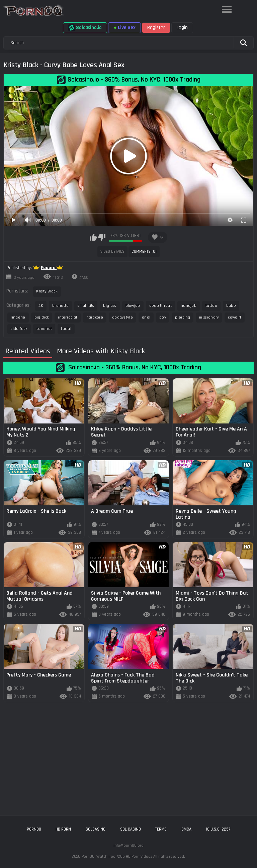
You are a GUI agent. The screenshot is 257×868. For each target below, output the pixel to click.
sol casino (130, 829)
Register (156, 27)
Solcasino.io (85, 27)
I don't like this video (101, 237)
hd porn (63, 829)
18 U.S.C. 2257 (218, 829)
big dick (41, 317)
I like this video (93, 237)
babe (231, 305)
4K (40, 305)
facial (66, 328)
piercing (182, 317)
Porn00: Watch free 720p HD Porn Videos (117, 856)
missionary (209, 317)
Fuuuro (49, 268)
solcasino (95, 829)
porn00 (34, 829)
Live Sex (124, 27)
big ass (109, 305)
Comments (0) (144, 251)
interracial (67, 317)
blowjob (132, 305)
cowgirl (234, 317)
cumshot (44, 328)
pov (162, 317)
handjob (188, 305)
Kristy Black (47, 291)
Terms (161, 829)
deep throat (160, 305)
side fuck (19, 328)
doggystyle (122, 317)
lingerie (18, 317)
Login (182, 27)
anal (146, 317)
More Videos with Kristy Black (101, 351)
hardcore (94, 317)
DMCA (186, 829)
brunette (60, 305)
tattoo (211, 305)
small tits (86, 305)
